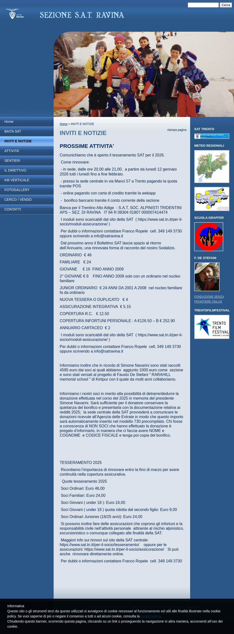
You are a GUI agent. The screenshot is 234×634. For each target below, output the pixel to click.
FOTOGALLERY (16, 190)
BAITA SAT (12, 131)
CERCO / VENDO (18, 200)
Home (8, 122)
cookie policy (150, 616)
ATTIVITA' (12, 151)
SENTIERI (12, 161)
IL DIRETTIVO (15, 170)
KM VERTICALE (16, 180)
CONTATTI (12, 209)
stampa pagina (176, 130)
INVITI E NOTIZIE (18, 141)
